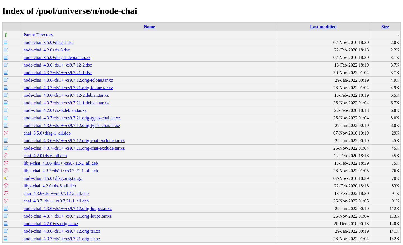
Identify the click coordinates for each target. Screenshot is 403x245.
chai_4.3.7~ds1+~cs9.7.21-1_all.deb (56, 201)
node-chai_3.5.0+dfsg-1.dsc (48, 42)
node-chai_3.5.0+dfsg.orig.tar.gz (53, 178)
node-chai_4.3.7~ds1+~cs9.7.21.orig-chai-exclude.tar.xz (74, 148)
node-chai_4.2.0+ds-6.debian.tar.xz (55, 110)
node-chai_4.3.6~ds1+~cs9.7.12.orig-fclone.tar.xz (68, 80)
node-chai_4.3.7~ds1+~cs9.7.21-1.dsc (58, 72)
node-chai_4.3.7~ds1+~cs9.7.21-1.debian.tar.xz (66, 102)
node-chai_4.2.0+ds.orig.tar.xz (51, 223)
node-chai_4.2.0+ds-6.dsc (47, 50)
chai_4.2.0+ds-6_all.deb (45, 155)
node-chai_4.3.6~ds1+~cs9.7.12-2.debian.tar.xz (66, 95)
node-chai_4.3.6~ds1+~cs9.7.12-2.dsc (58, 65)
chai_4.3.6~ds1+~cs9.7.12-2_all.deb (56, 193)
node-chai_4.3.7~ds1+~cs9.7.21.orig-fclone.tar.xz (68, 87)
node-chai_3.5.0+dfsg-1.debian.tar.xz (57, 57)
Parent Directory (38, 34)
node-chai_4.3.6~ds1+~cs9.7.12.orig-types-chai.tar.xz (72, 125)
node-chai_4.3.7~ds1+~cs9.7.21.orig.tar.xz (62, 238)
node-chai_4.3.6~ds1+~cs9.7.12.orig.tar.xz (62, 231)
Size (385, 26)
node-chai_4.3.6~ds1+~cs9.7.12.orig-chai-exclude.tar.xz (74, 140)
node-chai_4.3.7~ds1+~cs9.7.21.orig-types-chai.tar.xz (72, 118)
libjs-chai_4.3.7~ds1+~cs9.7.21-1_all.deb (61, 170)
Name (149, 26)
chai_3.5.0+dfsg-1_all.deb (47, 133)
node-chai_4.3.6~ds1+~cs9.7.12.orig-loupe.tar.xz (68, 208)
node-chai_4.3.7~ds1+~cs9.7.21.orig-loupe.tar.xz (68, 216)
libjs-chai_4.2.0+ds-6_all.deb (50, 185)
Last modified (323, 26)
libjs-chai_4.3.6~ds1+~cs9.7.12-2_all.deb (61, 163)
